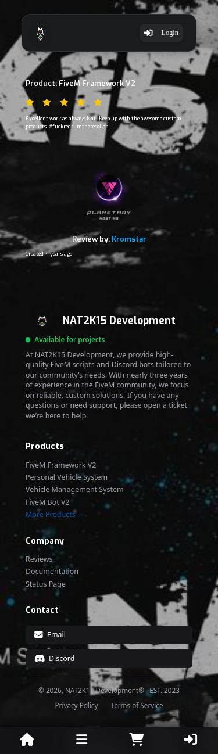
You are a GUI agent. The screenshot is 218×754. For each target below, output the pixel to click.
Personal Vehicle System (67, 477)
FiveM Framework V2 (61, 465)
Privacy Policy (76, 705)
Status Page (46, 584)
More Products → (55, 514)
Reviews (39, 559)
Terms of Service (136, 705)
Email (50, 635)
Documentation (52, 571)
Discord (54, 658)
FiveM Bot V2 (48, 502)
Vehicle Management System (75, 489)
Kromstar (129, 239)
